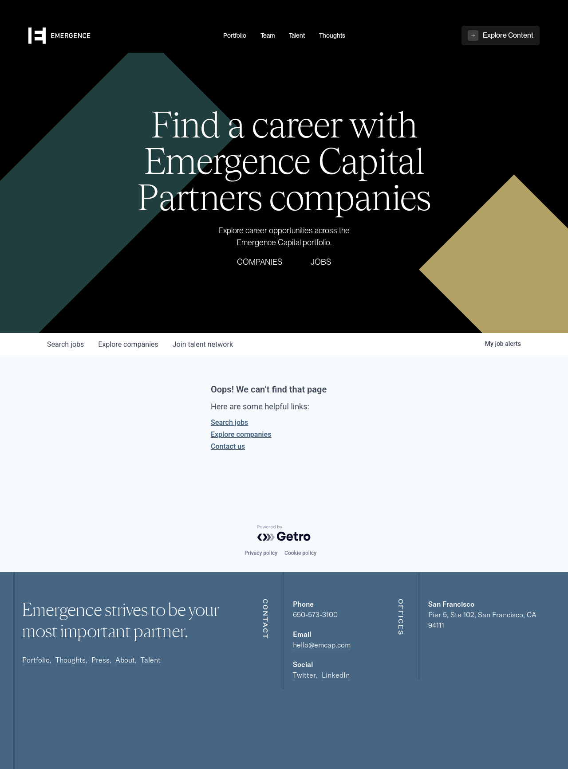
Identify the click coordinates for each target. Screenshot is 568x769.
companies (128, 344)
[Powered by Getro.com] (284, 533)
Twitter (304, 675)
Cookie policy (300, 553)
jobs (65, 344)
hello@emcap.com (322, 644)
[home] (120, 35)
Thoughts (70, 659)
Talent (151, 659)
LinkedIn (336, 675)
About (125, 659)
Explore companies (241, 434)
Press (100, 659)
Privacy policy (261, 553)
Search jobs (229, 422)
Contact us (228, 446)
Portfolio (36, 659)
